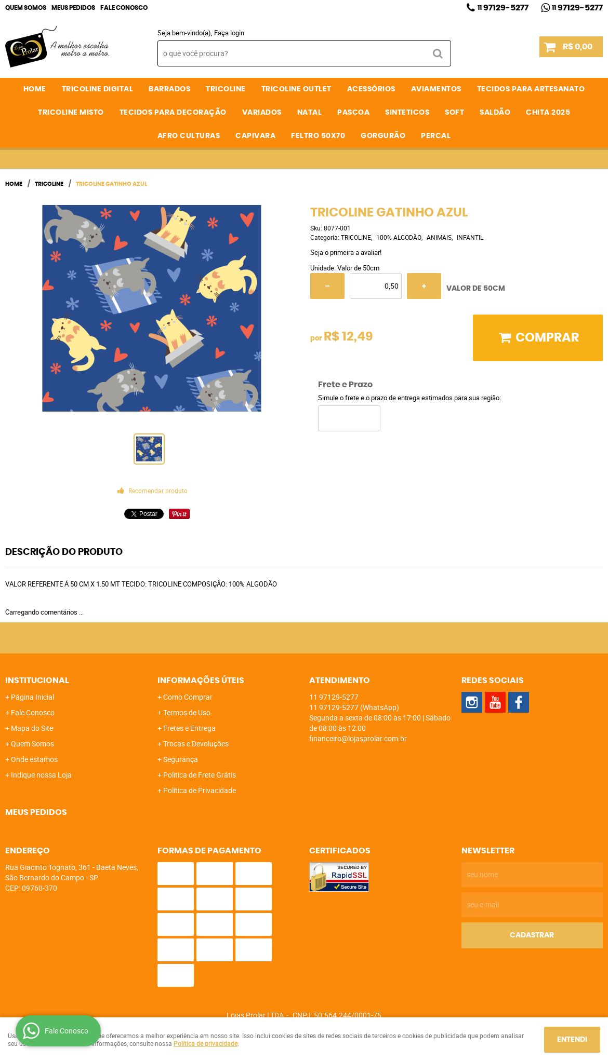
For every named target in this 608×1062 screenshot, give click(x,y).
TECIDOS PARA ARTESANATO (531, 89)
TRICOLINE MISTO (71, 112)
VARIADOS (262, 112)
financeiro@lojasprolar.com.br (358, 738)
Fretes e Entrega (189, 728)
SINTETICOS (407, 112)
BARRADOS (169, 89)
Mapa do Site (32, 728)
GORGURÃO (383, 136)
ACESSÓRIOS (371, 89)
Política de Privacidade (199, 790)
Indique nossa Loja (41, 775)
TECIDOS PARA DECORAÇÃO (173, 112)
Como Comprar (188, 697)
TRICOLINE (226, 89)
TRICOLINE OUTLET (296, 89)
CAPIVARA (255, 136)
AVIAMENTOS (436, 89)
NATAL (309, 112)
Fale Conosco (124, 8)
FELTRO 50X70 (318, 136)
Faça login (229, 32)
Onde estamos (34, 759)
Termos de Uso (186, 712)
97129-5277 (503, 8)
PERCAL (436, 136)
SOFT (454, 112)
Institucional (37, 680)
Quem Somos (25, 8)
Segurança (180, 759)
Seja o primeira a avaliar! (345, 252)
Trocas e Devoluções (196, 743)
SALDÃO (495, 112)
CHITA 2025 (548, 112)
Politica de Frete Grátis (199, 775)
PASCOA (353, 112)
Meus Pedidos (73, 8)
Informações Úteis (200, 680)
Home (34, 89)
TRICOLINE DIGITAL (98, 89)
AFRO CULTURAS (188, 136)
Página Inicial (32, 697)
